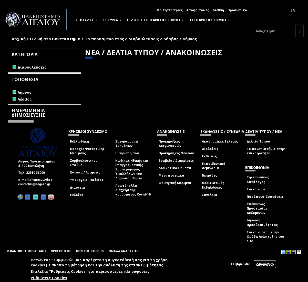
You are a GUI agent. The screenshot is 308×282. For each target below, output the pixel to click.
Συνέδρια (209, 195)
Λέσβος (170, 38)
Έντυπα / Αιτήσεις (85, 172)
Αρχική (19, 38)
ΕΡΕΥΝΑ (112, 19)
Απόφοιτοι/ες (197, 10)
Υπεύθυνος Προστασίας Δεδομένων (257, 208)
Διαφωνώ (265, 264)
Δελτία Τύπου (258, 141)
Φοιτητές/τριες (170, 10)
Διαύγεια (77, 187)
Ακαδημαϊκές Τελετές (220, 141)
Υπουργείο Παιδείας (87, 180)
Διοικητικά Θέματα (175, 168)
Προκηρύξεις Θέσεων (176, 153)
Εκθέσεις (209, 156)
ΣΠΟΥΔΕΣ (87, 19)
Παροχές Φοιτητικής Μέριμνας (87, 151)
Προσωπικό (237, 10)
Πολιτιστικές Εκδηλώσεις (213, 185)
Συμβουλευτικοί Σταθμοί (83, 162)
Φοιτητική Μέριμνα (175, 183)
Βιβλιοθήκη (79, 141)
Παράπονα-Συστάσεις (265, 196)
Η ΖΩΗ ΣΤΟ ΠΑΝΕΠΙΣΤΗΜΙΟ (155, 19)
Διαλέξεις (210, 149)
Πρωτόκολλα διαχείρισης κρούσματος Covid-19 (133, 190)
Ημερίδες (209, 175)
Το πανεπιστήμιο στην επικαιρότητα (266, 151)
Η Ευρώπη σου (127, 153)
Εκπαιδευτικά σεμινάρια (213, 165)
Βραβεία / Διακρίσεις (176, 160)
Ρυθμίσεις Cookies (49, 277)
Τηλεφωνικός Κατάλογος (258, 179)
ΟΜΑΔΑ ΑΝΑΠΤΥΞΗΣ (124, 251)
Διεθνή (218, 10)
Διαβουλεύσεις (143, 38)
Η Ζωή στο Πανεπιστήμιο (55, 38)
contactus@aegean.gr (35, 184)
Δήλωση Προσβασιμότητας (262, 222)
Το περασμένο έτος (104, 38)
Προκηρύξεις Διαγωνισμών (170, 143)
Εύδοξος (77, 195)
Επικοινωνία (257, 189)
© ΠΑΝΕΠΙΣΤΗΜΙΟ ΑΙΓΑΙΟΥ (26, 251)
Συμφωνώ (241, 263)
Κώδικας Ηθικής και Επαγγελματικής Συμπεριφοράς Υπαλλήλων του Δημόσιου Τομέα (131, 169)
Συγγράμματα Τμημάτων (126, 143)
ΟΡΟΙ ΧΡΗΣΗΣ (61, 251)
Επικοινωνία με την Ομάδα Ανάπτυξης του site (265, 236)
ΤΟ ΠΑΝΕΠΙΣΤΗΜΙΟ (209, 19)
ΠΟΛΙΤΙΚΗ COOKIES (90, 251)
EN (293, 10)
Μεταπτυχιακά (171, 175)
